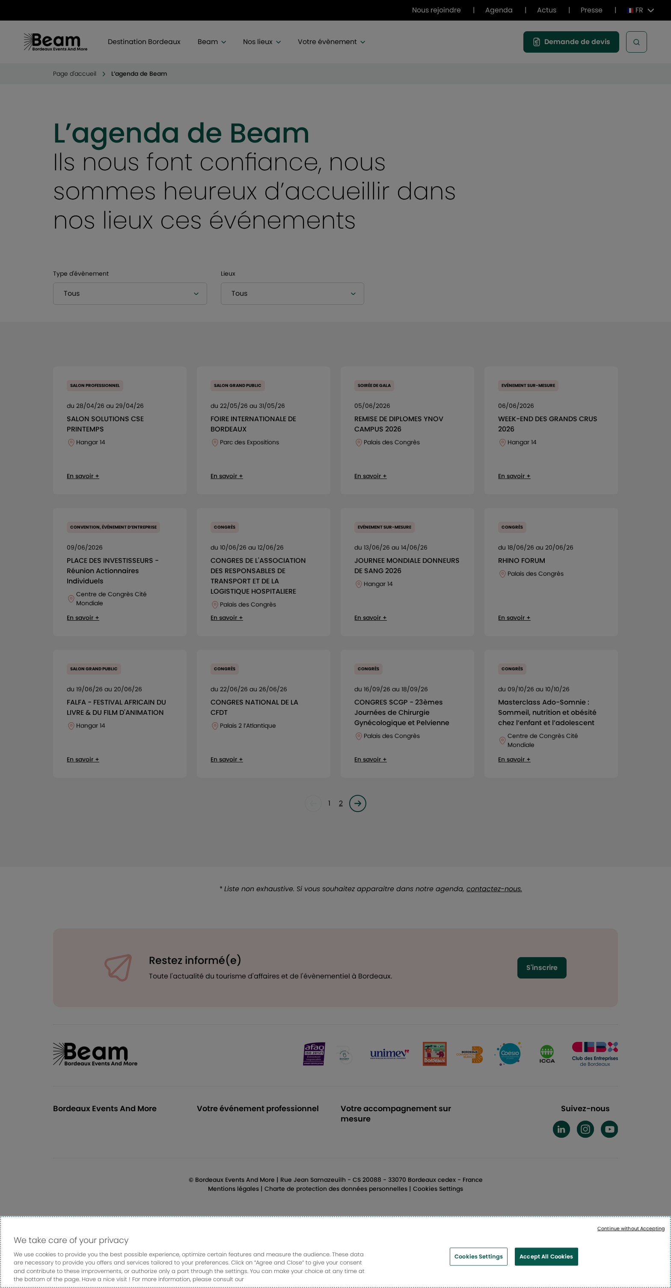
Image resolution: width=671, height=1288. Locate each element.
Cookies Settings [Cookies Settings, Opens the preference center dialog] (478, 1263)
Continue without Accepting (631, 1234)
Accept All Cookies (546, 1263)
